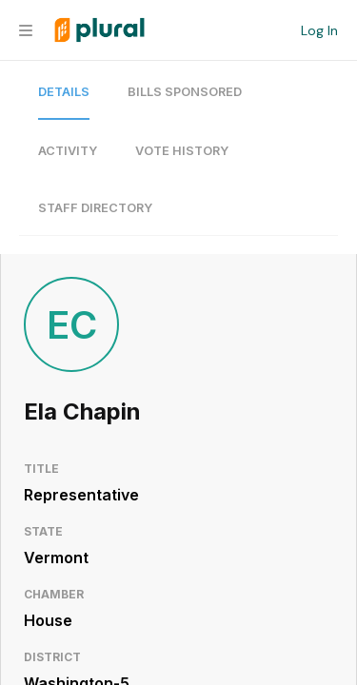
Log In (319, 30)
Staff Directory (95, 208)
